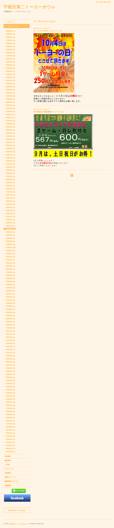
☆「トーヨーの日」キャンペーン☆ (47, 31)
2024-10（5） (11, 83)
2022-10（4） (11, 157)
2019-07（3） (11, 272)
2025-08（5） (11, 55)
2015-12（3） (11, 405)
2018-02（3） (11, 324)
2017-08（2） (11, 343)
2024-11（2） (11, 80)
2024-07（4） (11, 92)
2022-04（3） (11, 176)
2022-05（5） (11, 173)
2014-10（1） (11, 448)
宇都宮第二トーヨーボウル (29, 7)
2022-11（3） (11, 154)
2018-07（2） (11, 309)
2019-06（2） (11, 275)
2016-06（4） (11, 386)
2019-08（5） (11, 269)
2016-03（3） (11, 395)
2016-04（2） (11, 392)
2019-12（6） (11, 256)
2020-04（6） (11, 244)
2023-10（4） (11, 120)
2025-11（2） (11, 46)
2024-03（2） (11, 105)
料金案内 (8, 456)
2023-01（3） (11, 148)
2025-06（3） (11, 61)
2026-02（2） (11, 37)
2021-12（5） (11, 188)
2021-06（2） (11, 204)
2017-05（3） (11, 352)
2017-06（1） (11, 349)
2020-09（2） (11, 228)
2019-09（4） (11, 266)
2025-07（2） (11, 58)
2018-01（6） (11, 327)
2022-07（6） (11, 167)
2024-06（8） (11, 95)
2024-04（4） (11, 102)
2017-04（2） (11, 355)
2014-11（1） (11, 445)
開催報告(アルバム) (11, 481)
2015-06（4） (11, 423)
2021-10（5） (11, 194)
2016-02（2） (11, 399)
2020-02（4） (11, 250)
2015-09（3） (11, 414)
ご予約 (7, 464)
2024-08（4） (11, 89)
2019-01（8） (11, 290)
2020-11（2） (11, 222)
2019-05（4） (11, 278)
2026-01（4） (11, 40)
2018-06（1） (11, 312)
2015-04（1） (11, 429)
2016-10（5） (11, 374)
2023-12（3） (11, 114)
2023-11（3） (11, 117)
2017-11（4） (11, 334)
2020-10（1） (11, 225)
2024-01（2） (11, 111)
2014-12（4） (11, 442)
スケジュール (9, 469)
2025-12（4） (11, 43)
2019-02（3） (11, 287)
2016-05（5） (11, 389)
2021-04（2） (11, 210)
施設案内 (8, 460)
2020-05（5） (11, 241)
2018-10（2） (11, 300)
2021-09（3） (11, 198)
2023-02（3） (11, 145)
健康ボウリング (10, 477)
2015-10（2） (11, 411)
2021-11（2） (11, 191)
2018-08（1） (11, 306)
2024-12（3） (11, 77)
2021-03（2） (11, 213)
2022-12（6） (11, 151)
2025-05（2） (11, 65)
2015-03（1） (11, 433)
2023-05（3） (11, 136)
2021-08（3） (11, 201)
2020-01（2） (11, 253)
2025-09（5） (11, 52)
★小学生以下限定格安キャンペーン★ (48, 112)
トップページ (9, 22)
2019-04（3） (11, 281)
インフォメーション (12, 26)
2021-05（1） (11, 207)
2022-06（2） (11, 170)
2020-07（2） (11, 235)
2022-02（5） (11, 182)
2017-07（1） (11, 346)
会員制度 (8, 473)
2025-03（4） (11, 71)
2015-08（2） (11, 417)
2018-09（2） (11, 303)
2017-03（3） (11, 358)
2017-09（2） (11, 340)
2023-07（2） (11, 129)
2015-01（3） (11, 439)
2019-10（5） (11, 262)
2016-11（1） (11, 371)
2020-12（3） (11, 219)
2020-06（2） (11, 238)
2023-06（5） (11, 133)
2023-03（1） (11, 142)
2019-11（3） (11, 259)
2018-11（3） (11, 296)
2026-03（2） (11, 34)
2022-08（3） (11, 164)
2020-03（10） (11, 247)
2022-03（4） (11, 179)
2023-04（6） (11, 139)
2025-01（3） (11, 74)
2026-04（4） (11, 31)
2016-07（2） (11, 383)
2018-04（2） (11, 318)
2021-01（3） (11, 216)
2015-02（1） (11, 436)
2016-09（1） (11, 377)
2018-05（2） (11, 315)
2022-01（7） (11, 185)
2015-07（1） (11, 420)
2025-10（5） (11, 49)
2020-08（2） (11, 232)
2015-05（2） (11, 426)
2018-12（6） (11, 293)
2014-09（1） (11, 451)
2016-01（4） (11, 402)
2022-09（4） (11, 160)
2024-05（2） (11, 99)
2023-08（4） (11, 126)
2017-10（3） (11, 337)
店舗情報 (8, 485)
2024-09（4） (11, 86)
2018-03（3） (11, 321)
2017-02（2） (11, 361)
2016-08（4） (11, 380)
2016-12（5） (11, 368)
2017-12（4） (11, 331)
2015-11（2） (11, 408)
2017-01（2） (11, 365)
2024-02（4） (11, 108)
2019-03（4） (11, 284)
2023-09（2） (11, 123)
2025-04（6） (11, 68)
